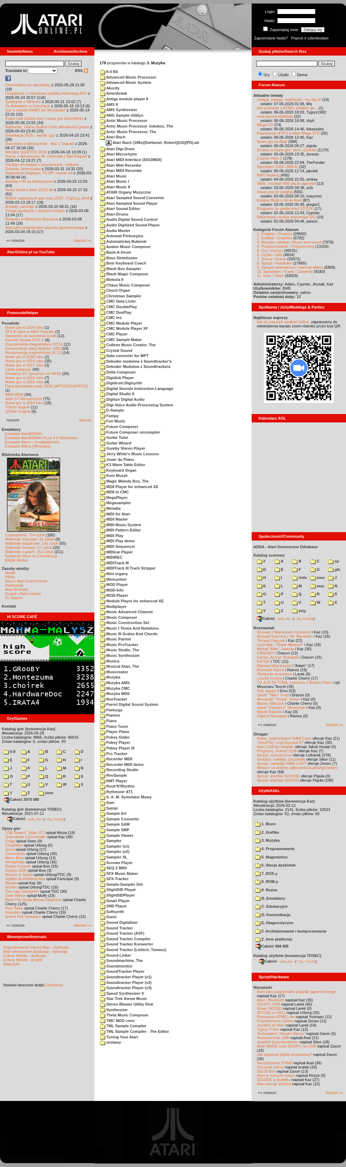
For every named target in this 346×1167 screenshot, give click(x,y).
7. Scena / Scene (271, 259)
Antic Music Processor (123, 120)
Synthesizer (114, 1010)
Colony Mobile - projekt (23, 960)
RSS (81, 70)
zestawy (110, 1042)
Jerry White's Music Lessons (129, 454)
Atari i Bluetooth (270, 1000)
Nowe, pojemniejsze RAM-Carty (284, 738)
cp (333, 561)
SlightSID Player (118, 889)
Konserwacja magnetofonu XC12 (33, 352)
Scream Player (116, 863)
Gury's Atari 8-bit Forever (26, 581)
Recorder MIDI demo (122, 764)
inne (46, 793)
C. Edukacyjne (271, 906)
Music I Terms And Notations (129, 628)
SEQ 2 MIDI (113, 868)
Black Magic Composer (124, 274)
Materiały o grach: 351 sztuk (29, 552)
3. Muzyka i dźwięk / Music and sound (289, 242)
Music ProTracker (119, 645)
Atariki (10, 573)
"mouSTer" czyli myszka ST (280, 742)
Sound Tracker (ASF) (122, 933)
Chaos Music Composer (125, 285)
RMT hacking (268, 175)
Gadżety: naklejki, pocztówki (281, 759)
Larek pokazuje (18, 369)
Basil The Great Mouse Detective (33, 900)
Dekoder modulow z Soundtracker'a (136, 361)
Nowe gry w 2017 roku (24, 365)
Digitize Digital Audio (122, 399)
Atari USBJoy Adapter (275, 747)
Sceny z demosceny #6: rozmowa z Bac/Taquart (46, 156)
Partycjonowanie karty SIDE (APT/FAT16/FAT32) (46, 386)
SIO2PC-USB (268, 1004)
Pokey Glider (115, 737)
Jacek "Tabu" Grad (273, 695)
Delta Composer (118, 372)
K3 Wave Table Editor (122, 465)
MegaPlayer (114, 497)
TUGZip (58, 819)
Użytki (283, 75)
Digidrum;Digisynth (121, 383)
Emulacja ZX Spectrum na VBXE (33, 373)
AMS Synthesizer (118, 110)
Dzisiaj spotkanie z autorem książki (35, 211)
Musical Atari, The (119, 666)
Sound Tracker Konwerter (126, 944)
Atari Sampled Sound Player (129, 203)
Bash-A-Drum (115, 252)
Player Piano (114, 732)
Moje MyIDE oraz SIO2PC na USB (286, 1046)
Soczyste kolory (270, 1067)
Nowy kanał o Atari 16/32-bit (29, 190)
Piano (108, 721)
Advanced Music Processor (128, 77)
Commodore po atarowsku (27, 85)
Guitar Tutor (114, 437)
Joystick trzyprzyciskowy (277, 1042)
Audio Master (115, 231)
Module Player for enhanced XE (132, 601)
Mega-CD (265, 125)
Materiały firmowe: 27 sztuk (28, 547)
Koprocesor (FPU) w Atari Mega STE (288, 133)
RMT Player (113, 781)
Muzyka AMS (115, 683)
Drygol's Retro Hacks (23, 594)
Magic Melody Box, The (124, 481)
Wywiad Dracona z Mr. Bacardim (284, 636)
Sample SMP (114, 830)
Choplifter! (14, 845)
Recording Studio (119, 770)
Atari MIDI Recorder (121, 170)
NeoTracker (113, 699)
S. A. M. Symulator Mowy (126, 797)
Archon (11, 887)
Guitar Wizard (115, 443)
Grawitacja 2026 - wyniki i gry (30, 135)
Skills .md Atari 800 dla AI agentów (286, 183)
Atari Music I (114, 181)
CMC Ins (111, 318)
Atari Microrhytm (118, 154)
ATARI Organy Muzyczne (125, 192)
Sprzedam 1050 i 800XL (277, 167)
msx (317, 586)
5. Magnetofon (271, 857)
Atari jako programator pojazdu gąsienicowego (44, 227)
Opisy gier (11, 828)
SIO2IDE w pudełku (273, 1080)
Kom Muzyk (114, 475)
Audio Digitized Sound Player (130, 225)
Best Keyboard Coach (123, 263)
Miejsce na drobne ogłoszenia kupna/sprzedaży (297, 768)
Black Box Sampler (120, 269)
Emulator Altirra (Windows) (27, 446)
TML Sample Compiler (123, 1026)
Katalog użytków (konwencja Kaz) (284, 801)
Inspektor (13, 912)
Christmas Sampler (120, 296)
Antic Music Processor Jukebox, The (136, 126)
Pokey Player (115, 742)
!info (299, 577)
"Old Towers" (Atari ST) (25, 833)
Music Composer (118, 617)
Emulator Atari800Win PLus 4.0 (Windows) (41, 438)
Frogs (10, 841)
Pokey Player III (117, 748)
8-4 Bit (109, 72)
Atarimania (14, 585)
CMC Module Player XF (124, 328)
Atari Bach (112, 137)
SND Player (113, 906)
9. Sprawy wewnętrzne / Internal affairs (290, 267)
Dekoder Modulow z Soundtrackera (135, 366)
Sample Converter (119, 819)
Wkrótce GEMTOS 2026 (25, 152)
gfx (334, 569)
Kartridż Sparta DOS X (24, 340)
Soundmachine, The (121, 960)
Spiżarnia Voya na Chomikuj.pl (31, 556)
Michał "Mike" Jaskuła (275, 649)
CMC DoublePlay (118, 307)
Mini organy (114, 574)
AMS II (109, 104)
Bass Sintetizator (118, 258)
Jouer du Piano (117, 459)
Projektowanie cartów (275, 1021)
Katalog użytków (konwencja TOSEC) (287, 956)
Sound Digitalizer (119, 922)
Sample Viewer (117, 835)
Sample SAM (115, 824)
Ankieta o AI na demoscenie (29, 181)
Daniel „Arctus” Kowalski (277, 657)
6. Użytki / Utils (269, 255)
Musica (109, 661)
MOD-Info (112, 590)
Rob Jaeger (267, 691)
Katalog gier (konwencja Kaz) (28, 729)
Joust (9, 849)
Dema (302, 75)
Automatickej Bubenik (123, 241)
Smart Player (115, 901)
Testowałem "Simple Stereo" (281, 1033)
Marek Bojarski (269, 712)
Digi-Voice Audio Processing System (136, 405)
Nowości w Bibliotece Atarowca (31, 219)
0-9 (9, 751)
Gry (267, 75)
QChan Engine (17, 411)
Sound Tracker (116, 928)
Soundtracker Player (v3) (126, 988)
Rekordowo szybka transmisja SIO (286, 217)
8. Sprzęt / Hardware (274, 263)
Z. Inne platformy (274, 939)
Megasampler (115, 503)
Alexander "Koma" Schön (278, 699)
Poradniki (10, 323)
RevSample (113, 775)
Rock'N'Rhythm (117, 786)
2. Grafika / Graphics (274, 238)
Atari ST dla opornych (23, 399)
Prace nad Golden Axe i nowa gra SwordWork (44, 118)
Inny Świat (14, 908)
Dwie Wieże (15, 895)
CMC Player (114, 334)
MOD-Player (114, 595)
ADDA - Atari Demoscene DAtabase (285, 547)
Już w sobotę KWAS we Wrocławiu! (35, 110)
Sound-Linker (115, 955)
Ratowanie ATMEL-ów (276, 1017)
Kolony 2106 (16, 870)
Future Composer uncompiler (130, 432)
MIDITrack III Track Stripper (128, 568)
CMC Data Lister (118, 301)
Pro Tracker (114, 754)
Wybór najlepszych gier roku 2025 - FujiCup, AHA (47, 198)
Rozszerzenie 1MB (273, 1038)
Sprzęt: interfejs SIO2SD (278, 780)
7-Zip (47, 819)
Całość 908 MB (272, 946)
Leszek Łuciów (269, 678)
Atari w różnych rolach (276, 1075)
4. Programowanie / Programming (285, 246)
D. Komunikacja (272, 915)
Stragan (260, 734)
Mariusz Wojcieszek (274, 666)
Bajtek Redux (16, 560)
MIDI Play (111, 536)
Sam (107, 802)
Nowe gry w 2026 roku (24, 327)
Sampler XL (114, 857)
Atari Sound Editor (120, 208)
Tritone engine (17, 407)
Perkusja (111, 710)
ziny (299, 611)
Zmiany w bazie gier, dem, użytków (287, 150)
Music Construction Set (124, 623)
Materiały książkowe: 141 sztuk (31, 543)
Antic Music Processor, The (128, 132)
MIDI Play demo (117, 541)
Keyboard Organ (118, 470)
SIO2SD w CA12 (271, 1012)
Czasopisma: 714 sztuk (25, 535)
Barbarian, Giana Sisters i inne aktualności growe (47, 127)
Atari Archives (16, 589)
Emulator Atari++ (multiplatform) (32, 442)
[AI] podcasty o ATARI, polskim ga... (287, 108)
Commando (15, 853)
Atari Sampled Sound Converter (132, 198)
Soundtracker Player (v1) (126, 977)
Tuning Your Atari (119, 1037)
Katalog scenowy (269, 555)
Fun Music (112, 421)
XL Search (14, 598)
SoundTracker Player (122, 971)
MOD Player (114, 584)
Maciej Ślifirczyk (270, 703)
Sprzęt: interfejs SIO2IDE (278, 776)
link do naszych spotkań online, (283, 322)
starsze (85, 420)
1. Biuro (265, 824)
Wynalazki (262, 987)
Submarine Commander (25, 837)
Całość (16, 819)
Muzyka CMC (115, 688)
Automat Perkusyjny (121, 236)
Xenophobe (15, 862)
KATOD (263, 661)
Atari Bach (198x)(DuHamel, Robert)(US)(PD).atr (152, 142)
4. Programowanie (275, 849)
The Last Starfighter (22, 891)
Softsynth (112, 911)
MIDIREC (111, 557)
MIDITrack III (114, 563)
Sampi (109, 808)
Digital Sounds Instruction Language (136, 388)
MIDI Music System (120, 525)
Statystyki (11, 964)
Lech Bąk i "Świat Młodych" (280, 645)
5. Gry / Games (270, 250)
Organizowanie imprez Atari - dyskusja (36, 947)
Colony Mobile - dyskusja (24, 956)
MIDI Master (114, 519)
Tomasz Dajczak (271, 640)
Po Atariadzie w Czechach (27, 106)
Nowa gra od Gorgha (275, 192)
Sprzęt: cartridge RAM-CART (281, 763)
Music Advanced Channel (126, 612)
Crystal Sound (116, 350)
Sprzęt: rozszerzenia (274, 755)
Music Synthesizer (120, 655)
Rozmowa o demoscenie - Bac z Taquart (39, 144)
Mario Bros (14, 858)
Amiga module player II (124, 99)
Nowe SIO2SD (269, 1008)
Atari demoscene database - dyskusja (35, 951)
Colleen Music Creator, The (128, 345)
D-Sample (112, 410)
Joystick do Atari (270, 1025)
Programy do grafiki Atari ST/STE (285, 208)
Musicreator (114, 672)
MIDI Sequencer (117, 546)
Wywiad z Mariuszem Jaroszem (284, 632)
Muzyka (110, 677)
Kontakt (9, 606)
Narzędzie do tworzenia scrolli (30, 336)
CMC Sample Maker (121, 340)
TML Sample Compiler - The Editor (134, 1031)
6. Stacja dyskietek (275, 865)
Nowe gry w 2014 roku (24, 403)
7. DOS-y (266, 873)
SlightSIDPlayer (117, 895)
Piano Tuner (114, 726)
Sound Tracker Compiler (125, 939)
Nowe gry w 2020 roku (24, 357)
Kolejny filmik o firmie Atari (279, 200)
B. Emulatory (270, 898)
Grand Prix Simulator (23, 916)
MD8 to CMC (114, 492)
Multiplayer (113, 606)
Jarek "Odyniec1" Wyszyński (281, 707)
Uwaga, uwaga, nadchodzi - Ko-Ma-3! (289, 99)
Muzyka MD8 (114, 693)
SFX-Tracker (114, 879)
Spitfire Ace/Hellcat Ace (25, 879)
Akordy (110, 88)
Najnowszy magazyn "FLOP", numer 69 (39, 173)
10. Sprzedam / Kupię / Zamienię (285, 271)
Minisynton (113, 579)
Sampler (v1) (114, 846)
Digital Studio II (117, 394)
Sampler (110, 841)
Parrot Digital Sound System (129, 704)
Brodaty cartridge (20, 206)
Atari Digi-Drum (117, 149)
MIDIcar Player (116, 552)
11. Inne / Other (270, 276)
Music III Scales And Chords (129, 634)
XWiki (10, 577)
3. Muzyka (267, 840)
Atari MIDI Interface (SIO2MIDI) (131, 160)
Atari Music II (115, 187)
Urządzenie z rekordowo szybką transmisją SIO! (46, 93)
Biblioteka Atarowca (20, 454)
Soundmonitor (116, 966)
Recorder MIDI (116, 759)
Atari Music (113, 176)
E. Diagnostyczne (274, 923)
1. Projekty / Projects (274, 234)
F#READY (266, 653)
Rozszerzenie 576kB (274, 1063)
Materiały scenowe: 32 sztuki (30, 539)
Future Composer (119, 427)
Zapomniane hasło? (271, 38)
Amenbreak (113, 93)
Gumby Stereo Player (122, 448)
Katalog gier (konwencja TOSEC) (32, 809)
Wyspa (11, 883)
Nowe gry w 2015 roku (24, 382)
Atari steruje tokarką (274, 1084)
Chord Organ (115, 290)
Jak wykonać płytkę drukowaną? (284, 1054)
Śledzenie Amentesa (274, 674)
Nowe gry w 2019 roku (24, 361)
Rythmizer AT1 (116, 792)
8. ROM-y (266, 881)
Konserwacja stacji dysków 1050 (32, 348)
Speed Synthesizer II (122, 993)
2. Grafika (267, 832)
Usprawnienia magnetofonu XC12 (34, 344)
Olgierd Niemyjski (272, 716)
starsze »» (83, 240)
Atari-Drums (114, 214)
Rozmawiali (263, 628)
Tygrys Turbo (268, 1029)
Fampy (109, 416)
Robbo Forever (18, 866)
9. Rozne (266, 890)
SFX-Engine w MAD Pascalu (29, 331)
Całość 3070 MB (21, 799)
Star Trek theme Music (123, 998)
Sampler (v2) (114, 851)
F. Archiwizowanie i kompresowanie (290, 931)
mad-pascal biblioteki (275, 116)
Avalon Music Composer (125, 247)
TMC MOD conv (117, 1021)
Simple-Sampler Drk (121, 884)
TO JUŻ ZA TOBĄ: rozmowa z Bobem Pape (294, 682)
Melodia (110, 508)
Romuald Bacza (270, 670)
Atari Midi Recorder (121, 165)
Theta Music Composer (124, 1015)
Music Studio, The (119, 650)
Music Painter (115, 639)
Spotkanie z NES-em (23, 102)
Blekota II (111, 279)
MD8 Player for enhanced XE (129, 487)
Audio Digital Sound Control (129, 219)
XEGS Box (266, 1071)
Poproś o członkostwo (310, 38)
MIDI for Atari (115, 514)
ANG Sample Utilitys (121, 115)
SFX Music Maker (119, 873)
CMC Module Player (121, 323)
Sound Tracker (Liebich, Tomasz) (133, 950)
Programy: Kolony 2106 (277, 751)
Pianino (110, 715)
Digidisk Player (117, 378)
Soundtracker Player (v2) (126, 982)
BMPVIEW (14, 394)
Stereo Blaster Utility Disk (126, 1004)
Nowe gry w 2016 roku (24, 378)
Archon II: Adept (19, 874)
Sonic (108, 917)
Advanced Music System (125, 82)
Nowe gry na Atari (272, 141)
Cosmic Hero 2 (269, 158)
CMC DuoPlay (115, 312)
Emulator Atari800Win (23, 434)
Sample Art (113, 813)
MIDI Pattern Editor (120, 530)
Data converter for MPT (124, 356)
